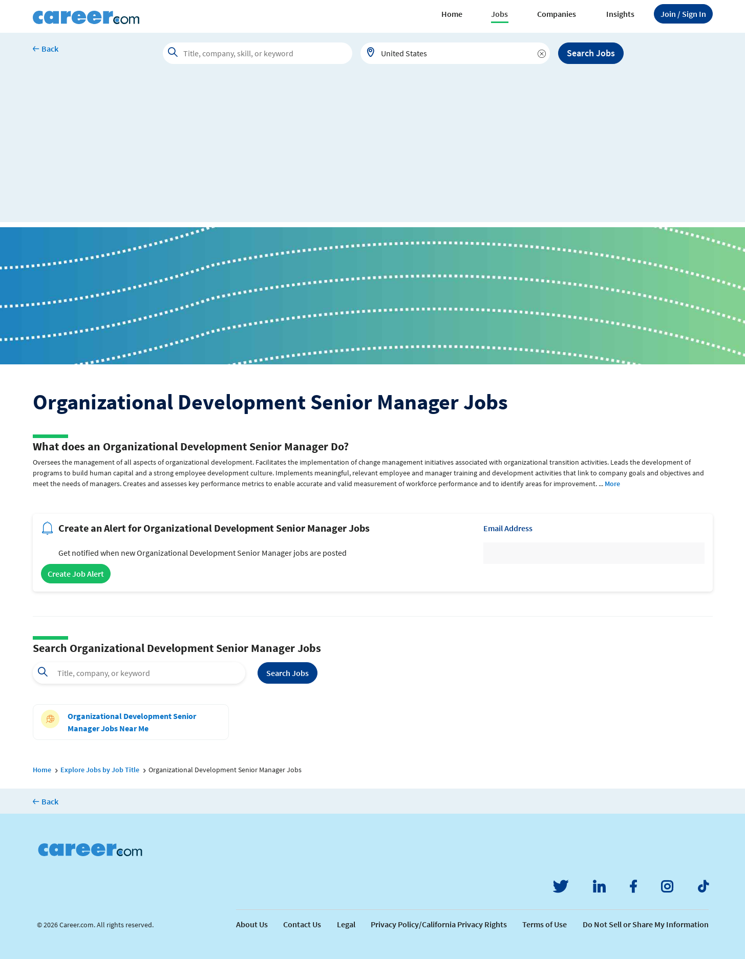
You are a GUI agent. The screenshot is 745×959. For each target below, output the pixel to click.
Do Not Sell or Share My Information (646, 924)
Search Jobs (591, 53)
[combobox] (455, 53)
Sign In (683, 14)
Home (451, 14)
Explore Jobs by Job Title (99, 769)
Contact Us (302, 924)
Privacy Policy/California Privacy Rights (439, 924)
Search (287, 673)
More (612, 483)
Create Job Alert (76, 574)
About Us (252, 924)
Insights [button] (620, 14)
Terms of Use (544, 924)
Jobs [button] (499, 14)
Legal (346, 924)
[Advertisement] (373, 150)
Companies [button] (556, 14)
